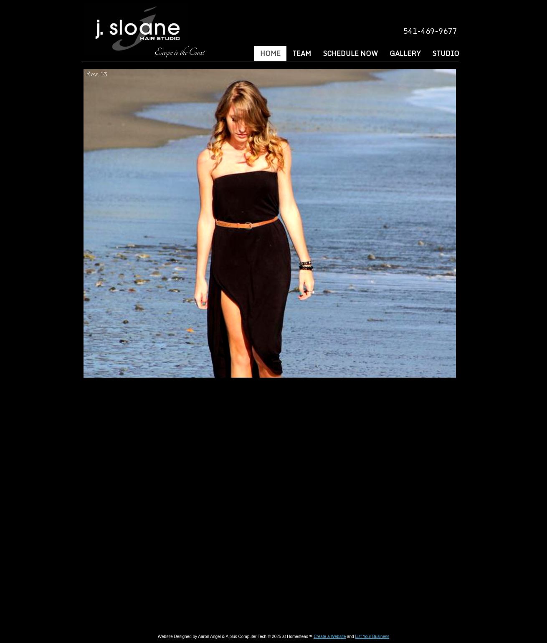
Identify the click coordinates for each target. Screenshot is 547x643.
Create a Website (330, 636)
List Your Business (372, 636)
